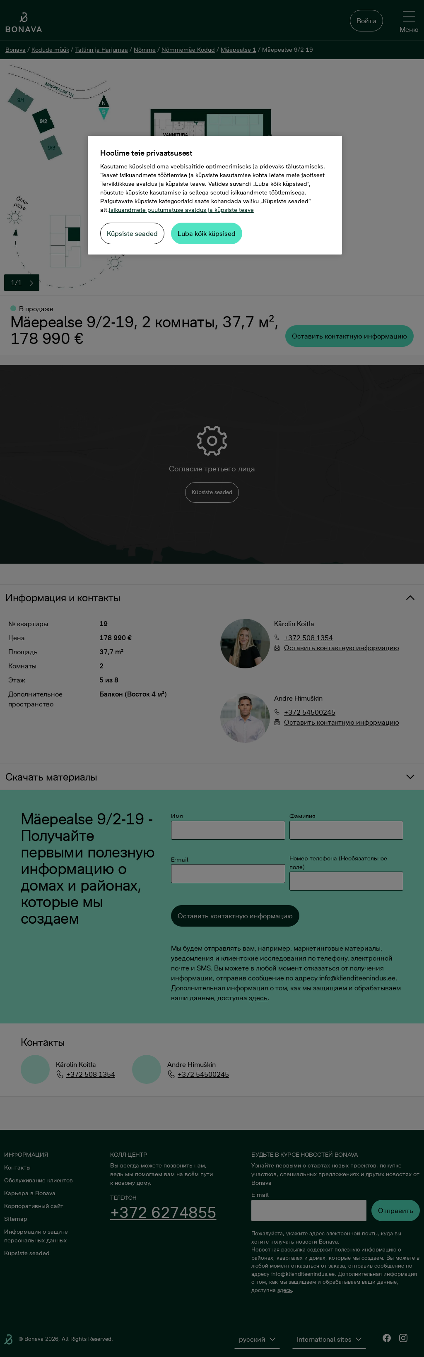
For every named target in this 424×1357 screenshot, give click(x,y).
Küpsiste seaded (132, 233)
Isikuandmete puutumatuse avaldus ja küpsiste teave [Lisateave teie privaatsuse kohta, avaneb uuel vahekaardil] (181, 210)
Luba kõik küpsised (207, 233)
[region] (215, 195)
